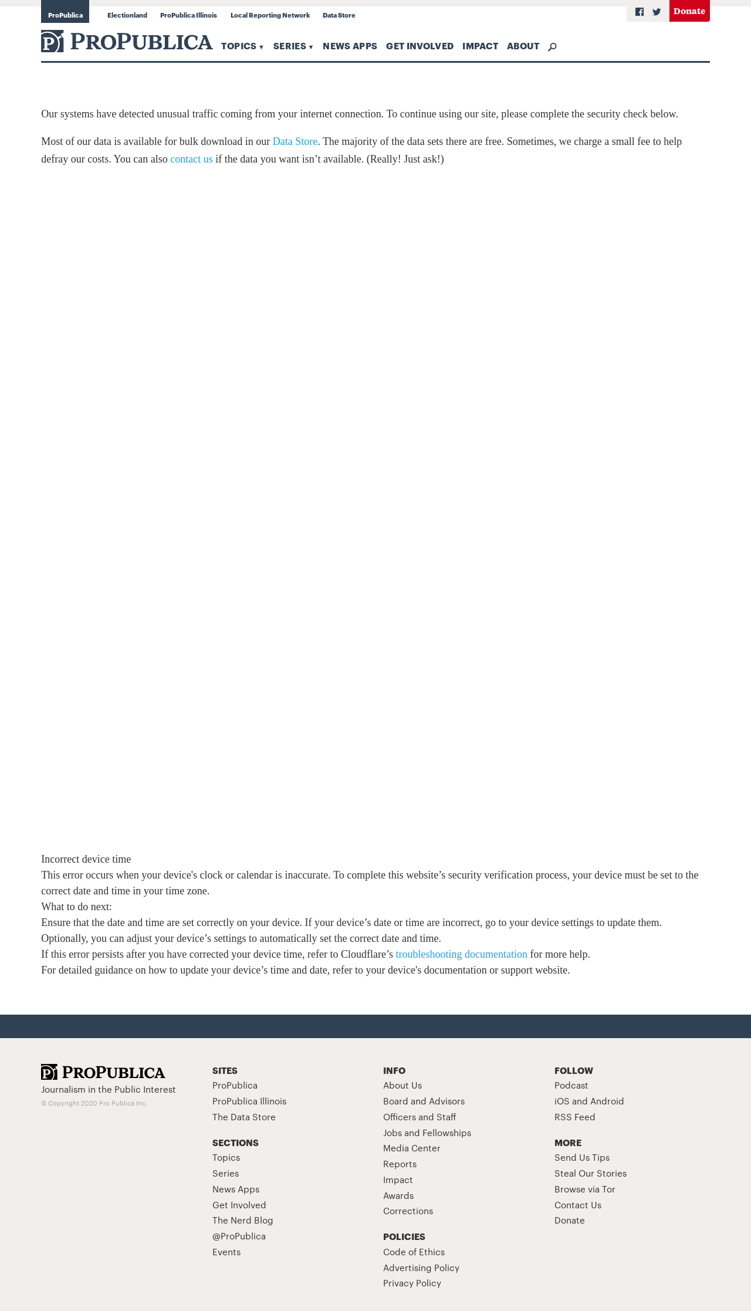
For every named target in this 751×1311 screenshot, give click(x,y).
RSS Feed (575, 1116)
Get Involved (420, 45)
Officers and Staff (419, 1116)
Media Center (412, 1147)
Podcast (571, 1085)
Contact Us (577, 1204)
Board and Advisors (424, 1100)
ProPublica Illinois (188, 14)
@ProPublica (239, 1235)
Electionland (127, 14)
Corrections (408, 1210)
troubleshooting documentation (461, 954)
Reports (400, 1163)
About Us (402, 1085)
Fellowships (446, 1132)
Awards (398, 1195)
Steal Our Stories (590, 1173)
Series (289, 45)
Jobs (392, 1132)
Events (226, 1251)
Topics (238, 45)
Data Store (339, 14)
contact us (191, 159)
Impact (480, 45)
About (523, 45)
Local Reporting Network (270, 14)
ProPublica (65, 14)
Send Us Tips (582, 1157)
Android (607, 1100)
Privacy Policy (412, 1282)
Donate (689, 10)
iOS (562, 1100)
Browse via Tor (584, 1188)
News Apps (350, 45)
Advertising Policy (421, 1267)
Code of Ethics (414, 1251)
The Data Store (244, 1116)
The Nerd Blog (242, 1220)
